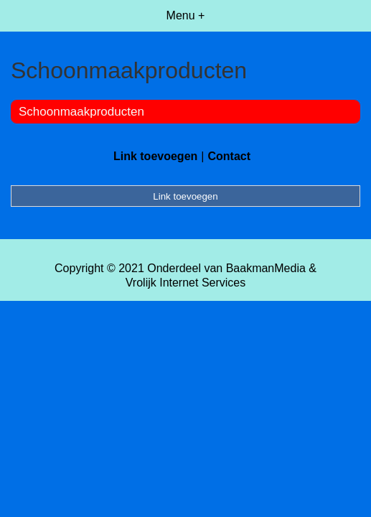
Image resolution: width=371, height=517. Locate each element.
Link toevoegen (155, 156)
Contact (228, 156)
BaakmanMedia (266, 268)
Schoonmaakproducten (81, 111)
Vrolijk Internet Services (185, 282)
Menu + (185, 15)
